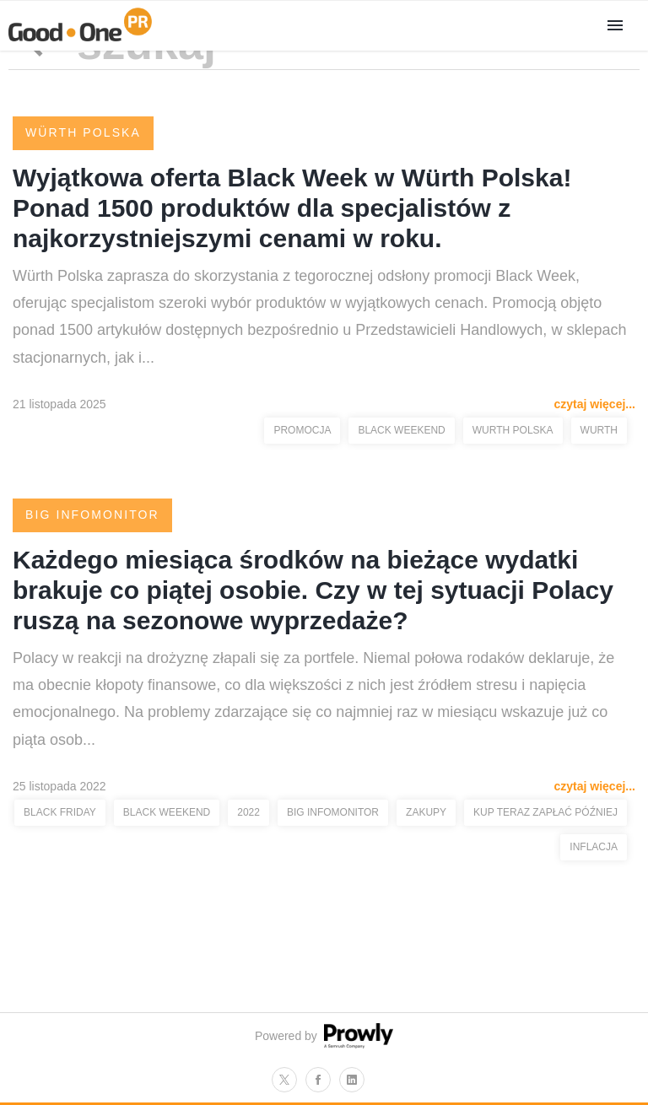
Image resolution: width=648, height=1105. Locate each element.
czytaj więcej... (595, 404)
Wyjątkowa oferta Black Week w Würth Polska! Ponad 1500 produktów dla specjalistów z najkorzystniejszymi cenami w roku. (292, 208)
